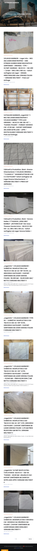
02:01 (11, 332)
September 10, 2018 (8, 434)
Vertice (18, 548)
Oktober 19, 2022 (8, 82)
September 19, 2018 (8, 382)
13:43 (12, 186)
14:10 (11, 282)
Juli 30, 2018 (6, 484)
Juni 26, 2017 (7, 531)
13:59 (11, 136)
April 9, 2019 (6, 282)
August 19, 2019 (7, 233)
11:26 (11, 531)
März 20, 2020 (7, 186)
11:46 (14, 382)
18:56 (11, 484)
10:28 (13, 82)
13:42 (15, 434)
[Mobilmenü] (32, 3)
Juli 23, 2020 (7, 136)
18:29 (13, 233)
